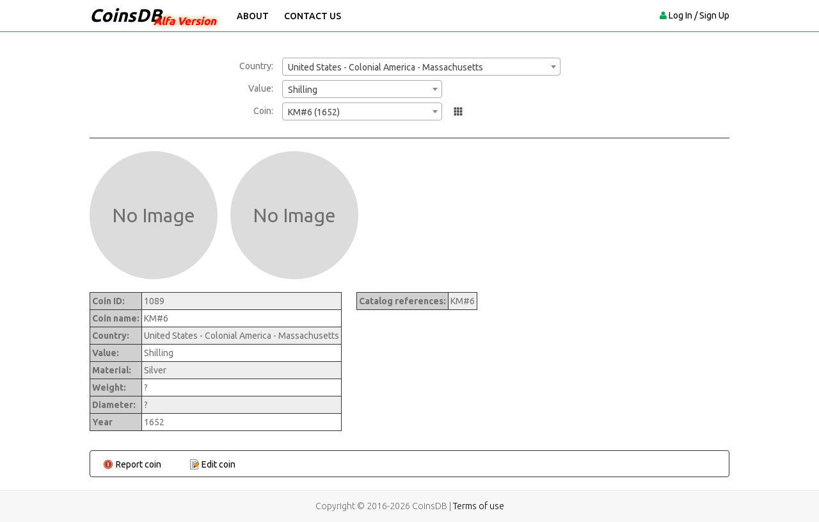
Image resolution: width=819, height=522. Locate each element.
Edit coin (218, 464)
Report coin (138, 464)
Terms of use (478, 506)
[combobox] (421, 67)
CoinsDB (126, 15)
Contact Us (312, 16)
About (253, 16)
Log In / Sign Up (699, 15)
